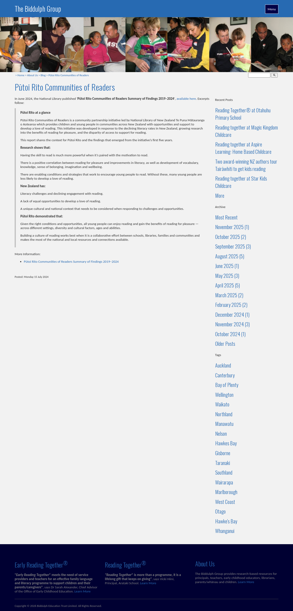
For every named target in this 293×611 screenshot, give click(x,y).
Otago (220, 511)
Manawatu (224, 423)
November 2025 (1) (232, 226)
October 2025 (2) (230, 236)
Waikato (222, 404)
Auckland (223, 365)
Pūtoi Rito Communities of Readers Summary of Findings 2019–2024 (71, 262)
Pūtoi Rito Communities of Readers (68, 75)
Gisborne (222, 453)
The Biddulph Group (38, 8)
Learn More (82, 591)
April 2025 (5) (227, 285)
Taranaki (222, 462)
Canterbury (225, 375)
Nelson (221, 433)
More (219, 195)
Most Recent (226, 217)
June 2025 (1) (227, 265)
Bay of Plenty (226, 384)
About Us (32, 75)
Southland (223, 472)
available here (186, 99)
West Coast (225, 501)
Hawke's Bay (226, 521)
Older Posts (225, 343)
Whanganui (224, 530)
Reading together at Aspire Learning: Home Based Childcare (243, 148)
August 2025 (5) (229, 256)
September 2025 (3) (233, 246)
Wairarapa (224, 482)
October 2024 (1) (230, 334)
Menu (272, 9)
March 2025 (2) (229, 295)
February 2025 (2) (231, 304)
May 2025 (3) (227, 275)
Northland (223, 414)
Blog (43, 75)
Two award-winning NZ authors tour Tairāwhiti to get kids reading (246, 165)
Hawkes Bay (226, 443)
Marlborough (226, 491)
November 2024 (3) (232, 324)
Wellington (224, 394)
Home (20, 75)
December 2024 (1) (232, 314)
